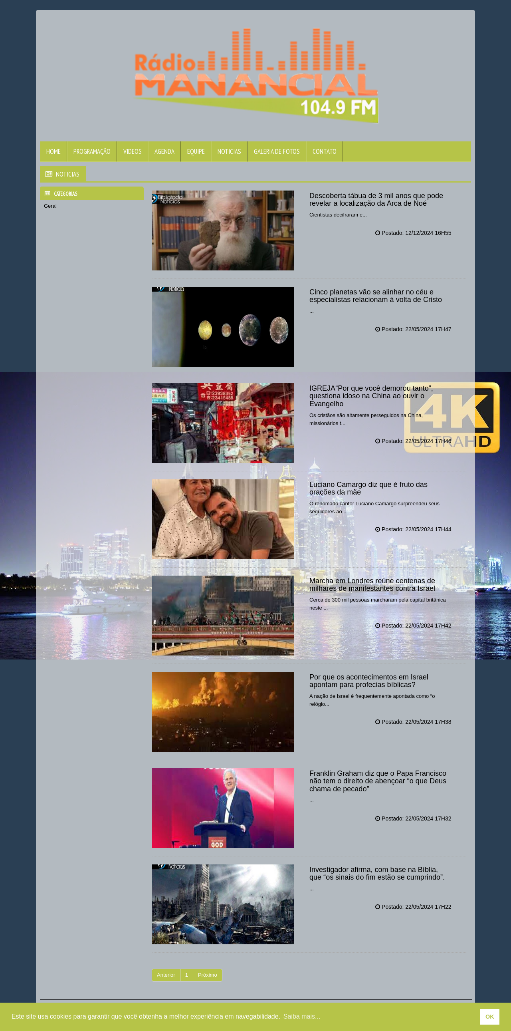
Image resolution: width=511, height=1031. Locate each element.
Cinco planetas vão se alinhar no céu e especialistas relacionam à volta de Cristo (375, 296)
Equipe (196, 151)
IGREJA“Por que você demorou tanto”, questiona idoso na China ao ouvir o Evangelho (371, 396)
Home (53, 151)
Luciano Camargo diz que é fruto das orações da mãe (368, 489)
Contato (325, 151)
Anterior (166, 975)
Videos (132, 151)
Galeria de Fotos (277, 151)
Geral (50, 206)
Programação (92, 151)
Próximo (207, 975)
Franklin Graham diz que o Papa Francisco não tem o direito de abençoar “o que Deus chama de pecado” (377, 781)
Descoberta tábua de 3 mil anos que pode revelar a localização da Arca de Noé (376, 200)
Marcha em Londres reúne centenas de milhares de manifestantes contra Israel (372, 585)
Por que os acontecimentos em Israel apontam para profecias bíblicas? (368, 681)
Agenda (164, 151)
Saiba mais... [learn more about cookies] (301, 1016)
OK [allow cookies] (489, 1016)
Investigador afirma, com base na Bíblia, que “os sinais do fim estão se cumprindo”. (376, 874)
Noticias (229, 151)
